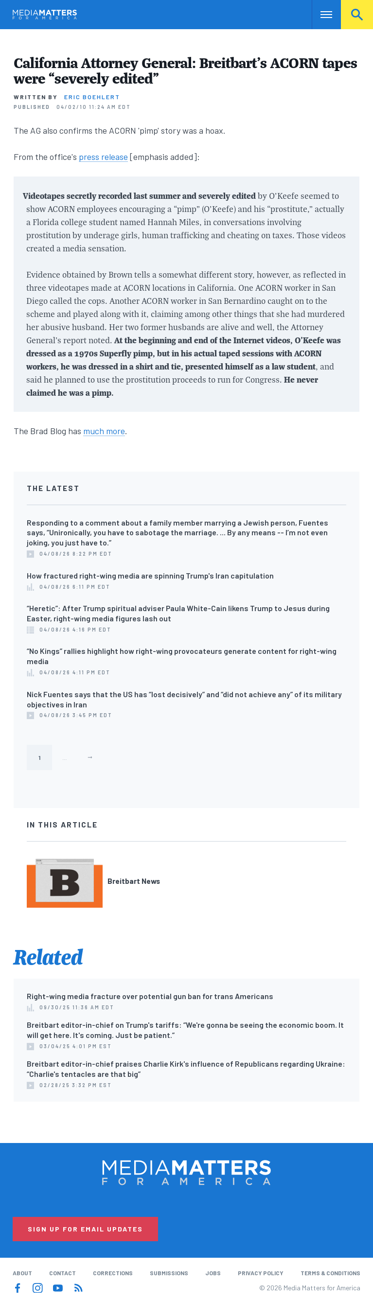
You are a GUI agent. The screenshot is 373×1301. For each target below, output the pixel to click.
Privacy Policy (261, 1272)
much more (104, 430)
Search (357, 14)
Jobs (213, 1272)
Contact (62, 1272)
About (22, 1272)
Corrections (113, 1272)
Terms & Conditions (330, 1272)
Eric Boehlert (92, 96)
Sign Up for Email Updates (85, 1229)
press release (103, 156)
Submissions (169, 1272)
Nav (320, 14)
